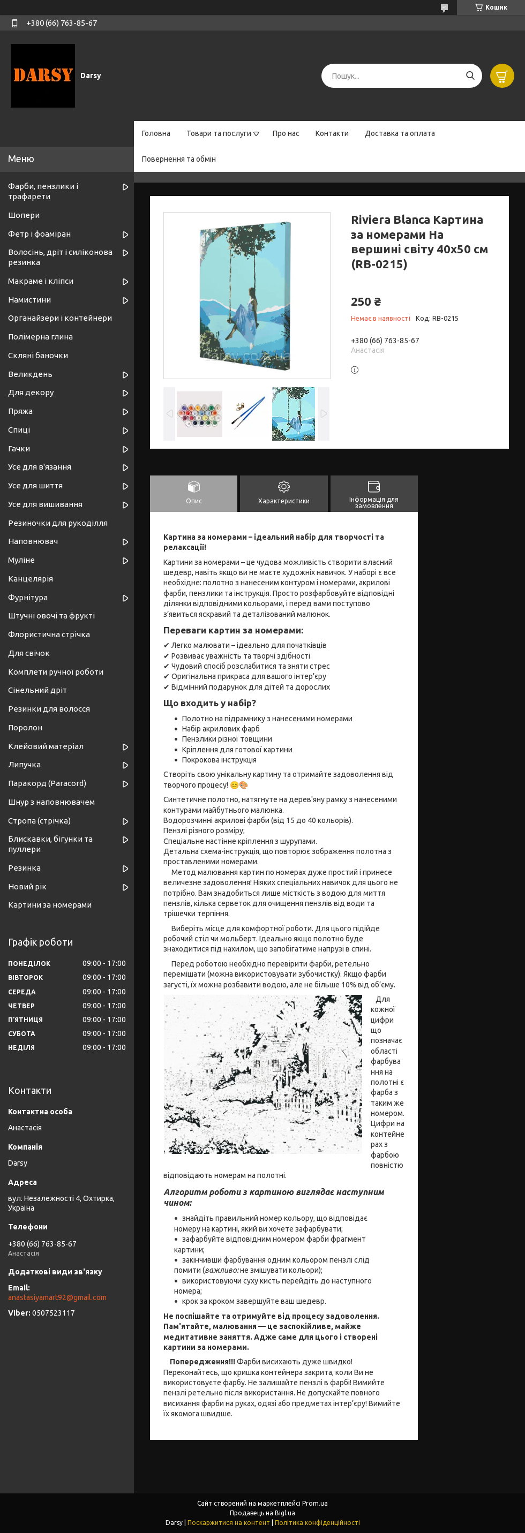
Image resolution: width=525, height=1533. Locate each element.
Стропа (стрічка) (39, 820)
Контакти (332, 133)
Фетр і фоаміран (39, 233)
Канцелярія (30, 578)
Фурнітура (28, 597)
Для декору (31, 392)
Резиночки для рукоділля (58, 522)
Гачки (19, 448)
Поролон (25, 727)
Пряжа (20, 411)
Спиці (19, 429)
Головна (156, 133)
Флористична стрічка (49, 634)
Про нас (286, 133)
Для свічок (29, 653)
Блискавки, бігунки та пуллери (50, 844)
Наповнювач (33, 541)
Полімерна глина (40, 336)
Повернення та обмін (179, 159)
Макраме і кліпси (40, 280)
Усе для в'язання (39, 466)
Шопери (24, 215)
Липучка (24, 764)
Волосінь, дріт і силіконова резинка (60, 257)
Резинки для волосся (49, 708)
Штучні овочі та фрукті (51, 615)
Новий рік (27, 886)
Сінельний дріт (37, 689)
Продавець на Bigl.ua (262, 1512)
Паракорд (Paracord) (47, 783)
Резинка (24, 867)
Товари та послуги (218, 133)
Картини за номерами (50, 904)
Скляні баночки (38, 355)
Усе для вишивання (45, 504)
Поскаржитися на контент (229, 1522)
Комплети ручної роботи (55, 671)
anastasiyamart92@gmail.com (57, 1297)
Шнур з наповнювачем (51, 801)
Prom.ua (315, 1503)
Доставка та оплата (400, 133)
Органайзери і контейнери (60, 317)
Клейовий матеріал (46, 746)
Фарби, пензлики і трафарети (43, 191)
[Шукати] (470, 76)
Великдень (30, 374)
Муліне (21, 559)
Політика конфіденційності (317, 1522)
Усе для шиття (35, 485)
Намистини (29, 299)
